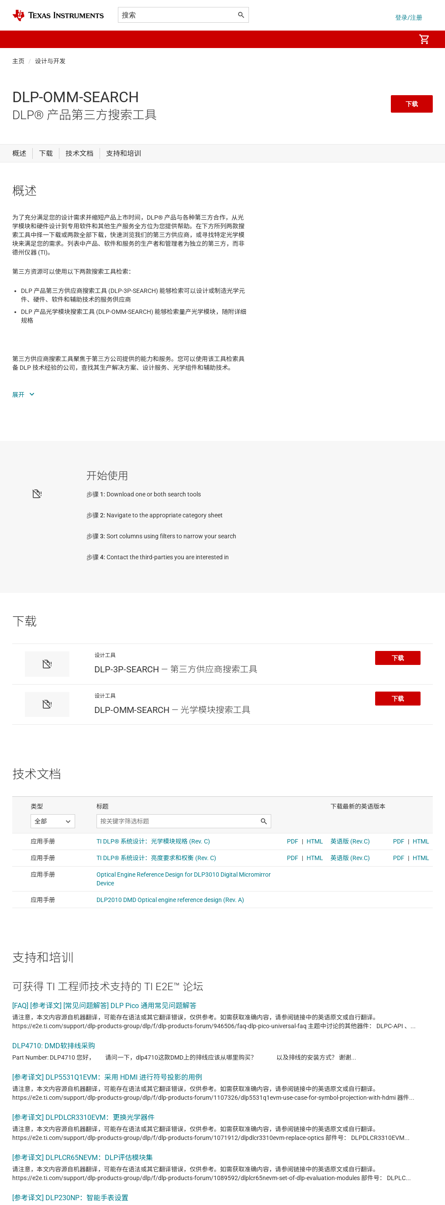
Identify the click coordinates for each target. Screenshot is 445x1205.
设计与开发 (50, 61)
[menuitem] (399, 39)
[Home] (58, 15)
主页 (18, 61)
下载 (412, 103)
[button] (21, 39)
